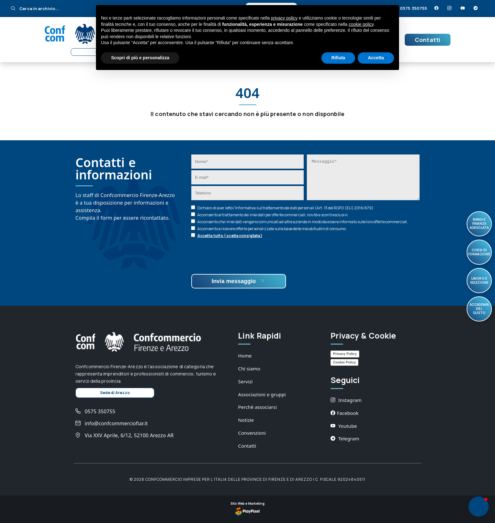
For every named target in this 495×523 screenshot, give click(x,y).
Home (245, 355)
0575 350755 (410, 8)
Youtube (344, 426)
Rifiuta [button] (338, 57)
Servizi (245, 381)
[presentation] (239, 257)
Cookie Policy (344, 362)
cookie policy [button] (361, 24)
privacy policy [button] (284, 17)
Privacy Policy (345, 354)
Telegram (345, 438)
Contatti (427, 40)
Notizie (246, 420)
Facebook (344, 413)
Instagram (346, 400)
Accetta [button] (376, 57)
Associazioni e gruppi (262, 394)
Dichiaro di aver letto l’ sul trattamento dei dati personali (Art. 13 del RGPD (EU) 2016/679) (285, 208)
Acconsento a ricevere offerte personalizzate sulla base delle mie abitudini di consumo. (272, 228)
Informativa (245, 208)
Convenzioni (251, 433)
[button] (478, 507)
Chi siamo (249, 368)
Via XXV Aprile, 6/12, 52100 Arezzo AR (124, 435)
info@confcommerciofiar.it (111, 423)
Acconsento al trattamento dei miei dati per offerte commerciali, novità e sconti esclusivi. (273, 215)
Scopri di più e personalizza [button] (140, 57)
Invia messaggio (238, 281)
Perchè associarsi (257, 407)
